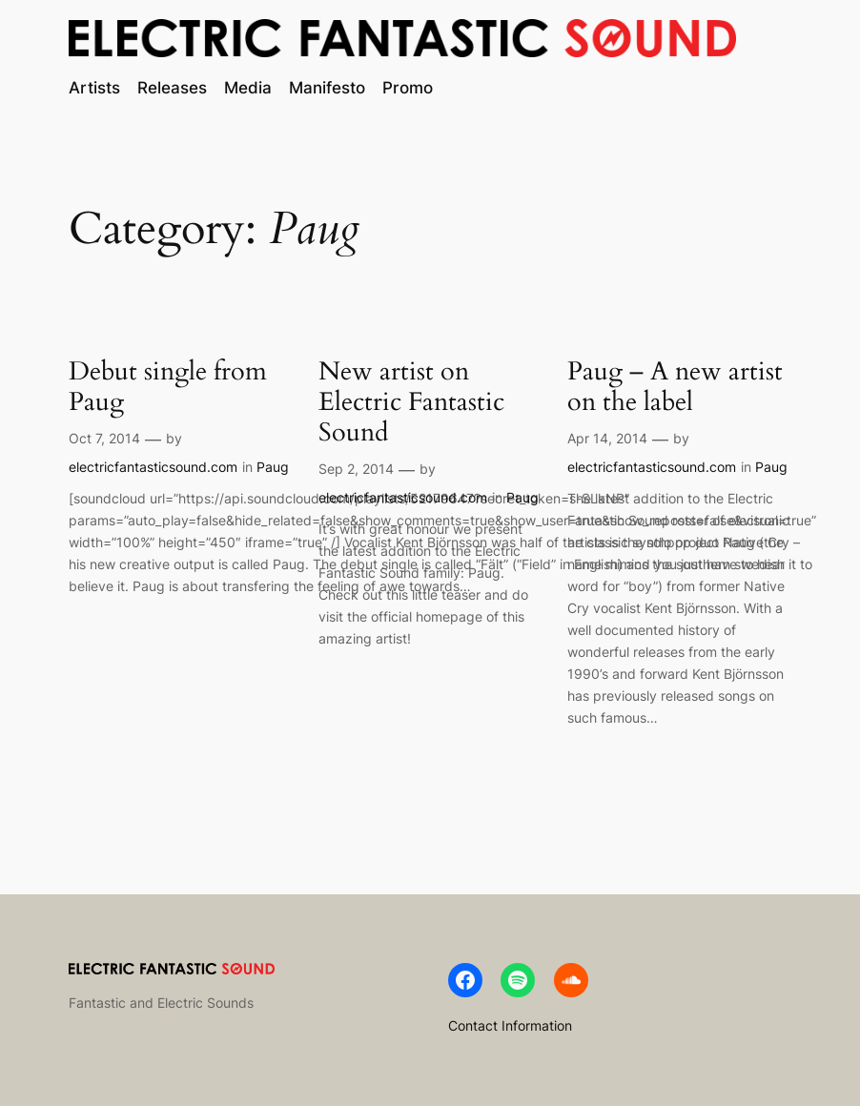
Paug (272, 467)
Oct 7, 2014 (104, 438)
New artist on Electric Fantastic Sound (411, 402)
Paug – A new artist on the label (675, 387)
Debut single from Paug (168, 387)
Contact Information (510, 1025)
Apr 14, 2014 (607, 438)
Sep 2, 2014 (356, 469)
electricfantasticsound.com (153, 467)
